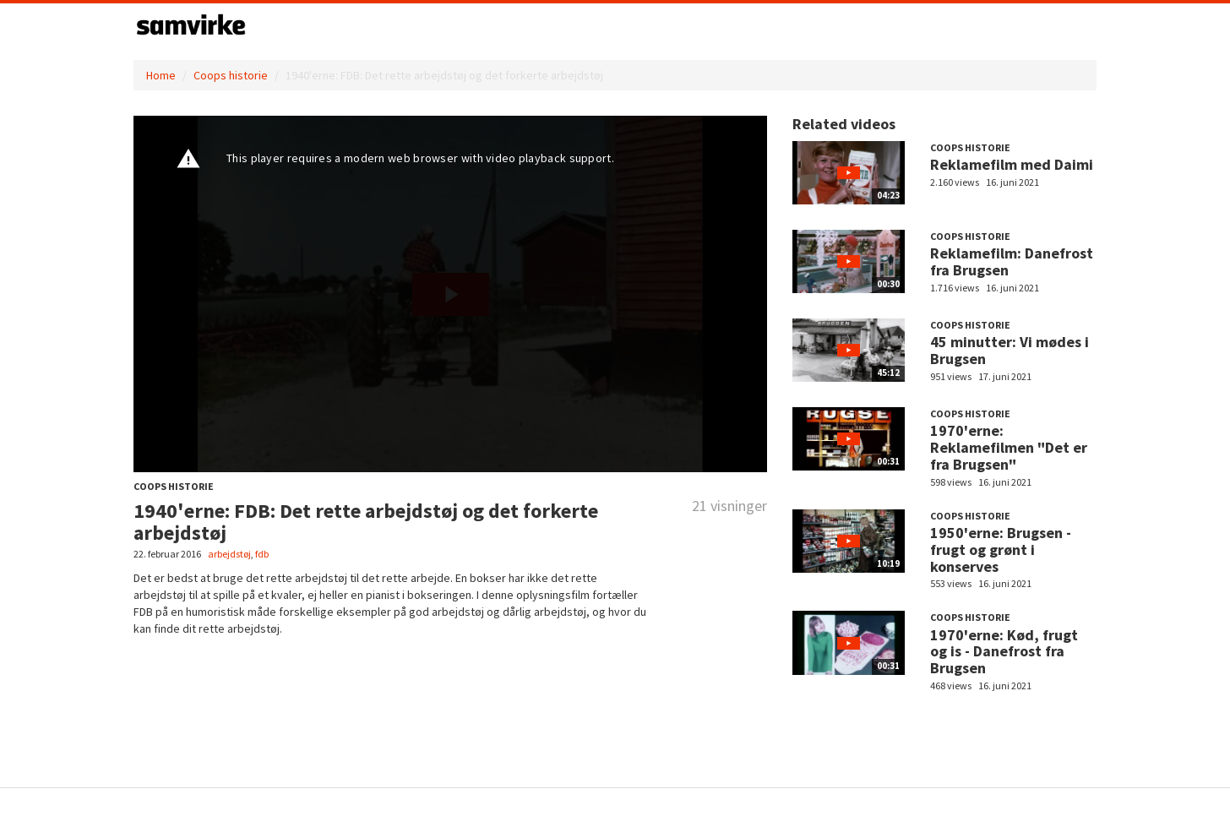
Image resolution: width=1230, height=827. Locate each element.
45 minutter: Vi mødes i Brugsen (1009, 350)
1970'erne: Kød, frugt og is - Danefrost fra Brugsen (1004, 651)
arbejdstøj (229, 553)
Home (161, 75)
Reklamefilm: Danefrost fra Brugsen (1011, 261)
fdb (262, 553)
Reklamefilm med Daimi (1011, 164)
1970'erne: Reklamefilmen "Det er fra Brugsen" (1008, 447)
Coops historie (230, 75)
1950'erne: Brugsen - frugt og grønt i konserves (1000, 549)
